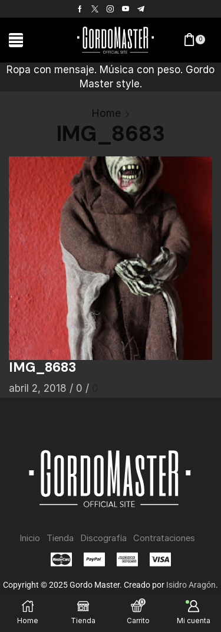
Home (106, 113)
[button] (16, 40)
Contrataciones (164, 538)
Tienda (60, 538)
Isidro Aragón (191, 585)
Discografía (103, 538)
